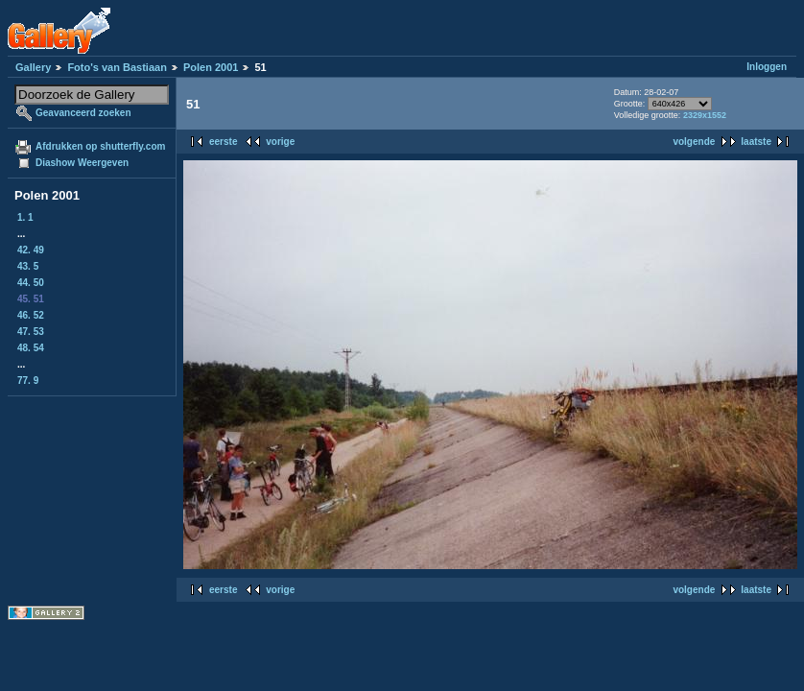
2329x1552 (704, 115)
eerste (223, 141)
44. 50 (30, 282)
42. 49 (30, 250)
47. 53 (30, 331)
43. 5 (27, 266)
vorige (280, 141)
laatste (756, 141)
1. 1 (25, 217)
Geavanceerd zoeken (83, 112)
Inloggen (766, 66)
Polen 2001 (210, 67)
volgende (694, 141)
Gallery (33, 67)
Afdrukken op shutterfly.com (100, 146)
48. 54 (30, 348)
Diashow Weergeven (82, 162)
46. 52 (30, 315)
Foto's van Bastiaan (116, 67)
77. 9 (27, 380)
